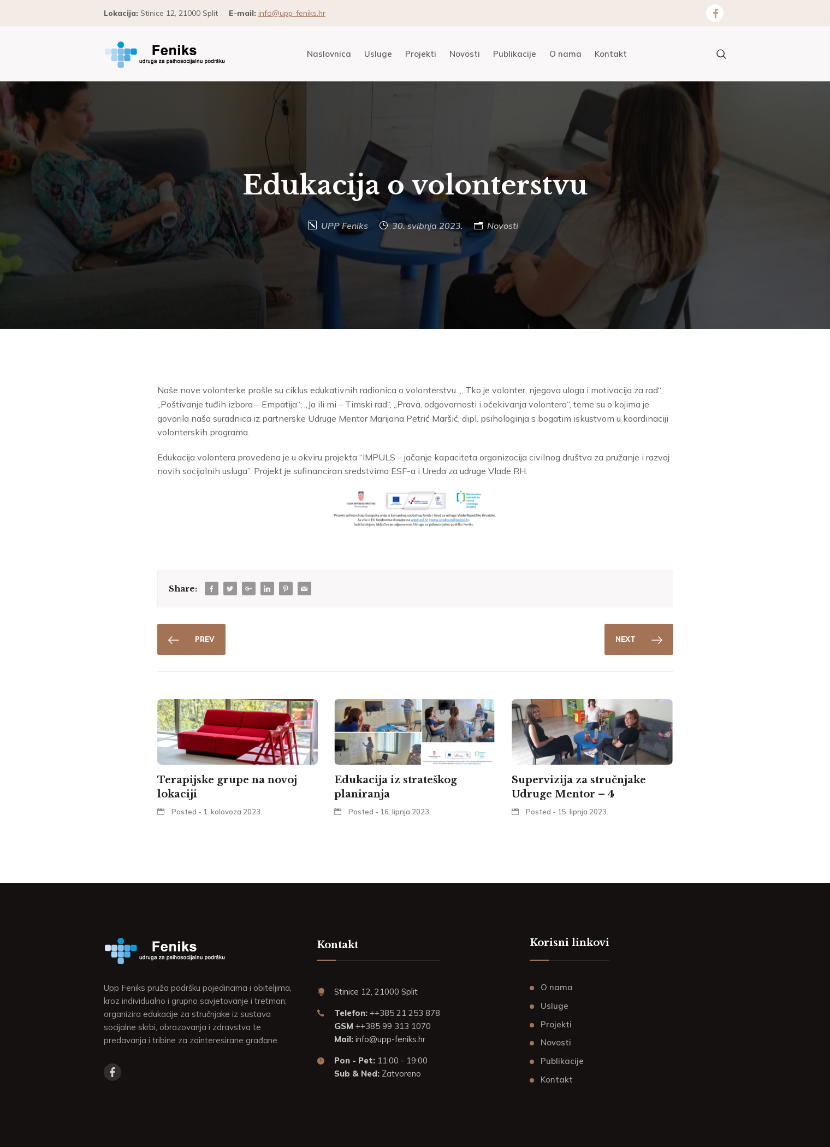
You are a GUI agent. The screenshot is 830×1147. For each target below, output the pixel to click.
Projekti (556, 1024)
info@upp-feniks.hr (291, 13)
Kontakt (557, 1079)
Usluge (554, 1006)
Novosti (502, 225)
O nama (557, 987)
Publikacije (562, 1061)
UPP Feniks (344, 225)
